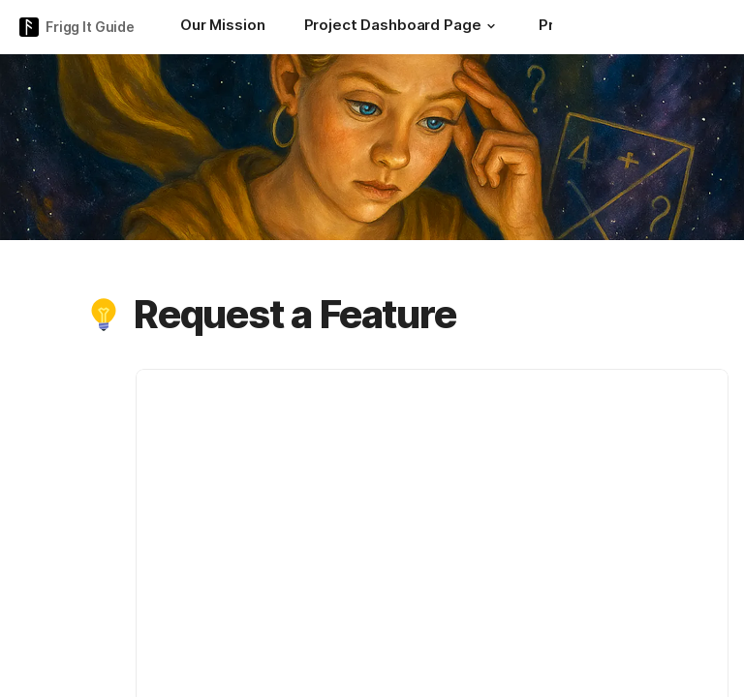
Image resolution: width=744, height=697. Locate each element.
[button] (490, 26)
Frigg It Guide (90, 26)
